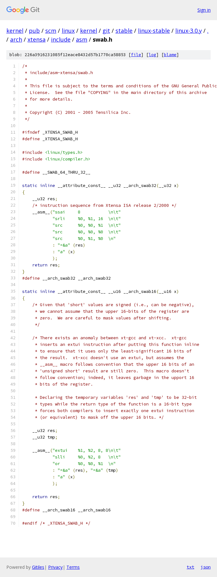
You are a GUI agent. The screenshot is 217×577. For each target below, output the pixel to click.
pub (34, 30)
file (136, 54)
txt (190, 567)
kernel (14, 30)
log (152, 54)
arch (16, 39)
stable (124, 30)
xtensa (37, 39)
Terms (73, 567)
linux (68, 30)
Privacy (55, 567)
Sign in (204, 10)
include (61, 39)
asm (81, 39)
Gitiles (38, 567)
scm (50, 30)
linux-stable (154, 30)
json (206, 567)
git (106, 30)
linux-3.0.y (188, 30)
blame (170, 54)
